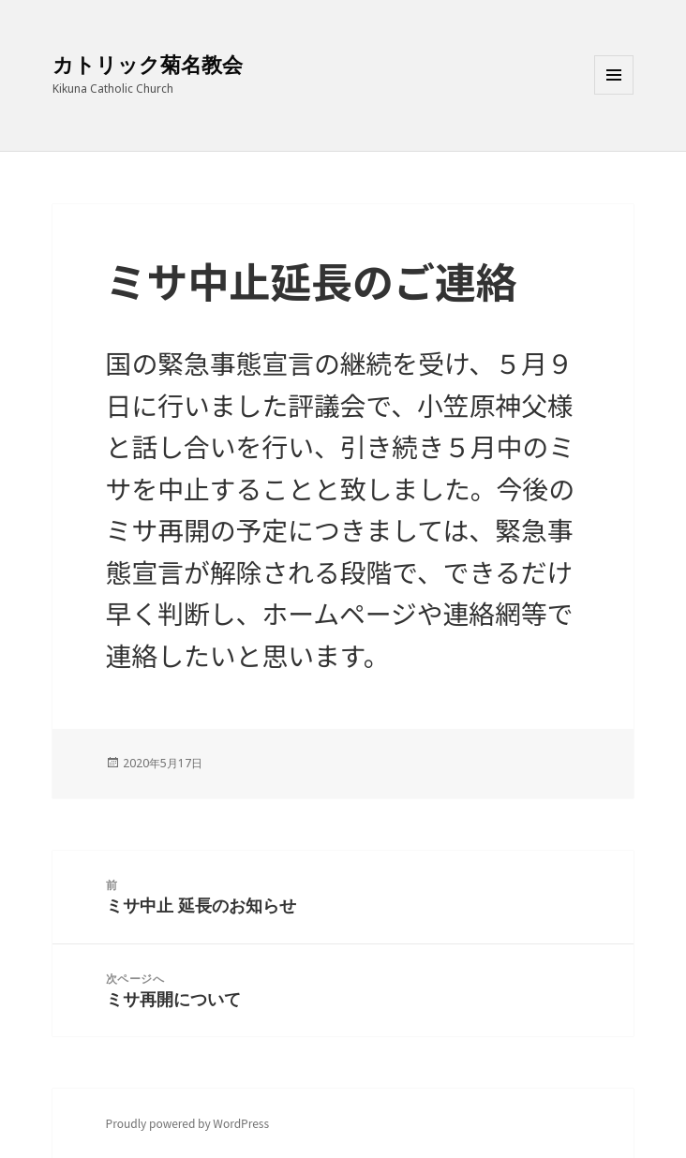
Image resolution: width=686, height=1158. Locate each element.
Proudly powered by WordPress (187, 1123)
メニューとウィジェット (614, 94)
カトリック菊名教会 (147, 64)
